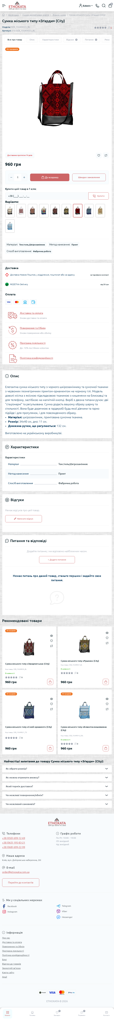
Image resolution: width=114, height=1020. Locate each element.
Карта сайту (8, 972)
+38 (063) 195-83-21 (13, 842)
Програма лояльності (33, 343)
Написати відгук (23, 518)
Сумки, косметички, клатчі (35, 15)
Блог (4, 959)
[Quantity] (17, 177)
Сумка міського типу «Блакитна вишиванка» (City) (84, 728)
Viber (61, 911)
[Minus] (11, 177)
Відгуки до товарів (11, 964)
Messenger (64, 917)
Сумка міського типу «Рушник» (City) (80, 661)
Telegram (63, 906)
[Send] (98, 196)
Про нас (6, 938)
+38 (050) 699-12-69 (13, 838)
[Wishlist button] (99, 155)
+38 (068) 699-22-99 (13, 847)
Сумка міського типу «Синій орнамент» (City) (28, 727)
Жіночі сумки (59, 15)
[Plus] (24, 177)
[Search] (104, 5)
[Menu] (4, 5)
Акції (4, 977)
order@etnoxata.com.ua (15, 872)
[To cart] (50, 682)
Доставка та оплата (31, 313)
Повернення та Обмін (33, 328)
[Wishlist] (51, 640)
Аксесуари (13, 15)
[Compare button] (106, 155)
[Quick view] (51, 635)
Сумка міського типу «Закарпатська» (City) (27, 664)
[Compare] (51, 645)
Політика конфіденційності (36, 358)
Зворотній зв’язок (11, 968)
